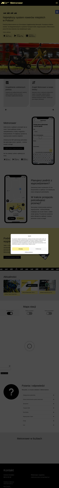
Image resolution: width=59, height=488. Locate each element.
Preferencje (38, 248)
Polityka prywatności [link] (29, 252)
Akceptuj (21, 248)
